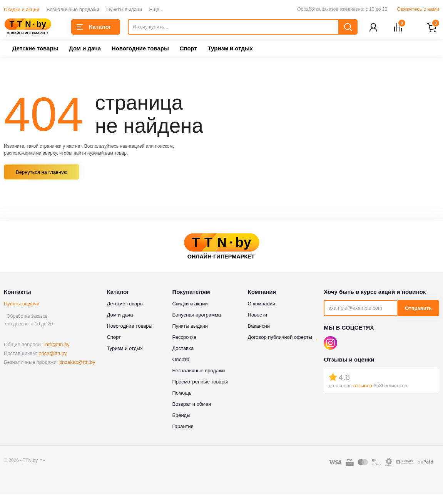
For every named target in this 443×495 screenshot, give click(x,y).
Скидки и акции (21, 9)
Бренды (181, 416)
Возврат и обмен (191, 405)
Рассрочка (184, 338)
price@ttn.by (52, 354)
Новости (257, 315)
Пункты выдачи (124, 9)
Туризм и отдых (229, 49)
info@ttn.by (57, 345)
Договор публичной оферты (280, 338)
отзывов (362, 386)
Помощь (181, 394)
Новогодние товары (140, 49)
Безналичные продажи (73, 9)
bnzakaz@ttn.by (77, 363)
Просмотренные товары (200, 382)
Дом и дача (85, 49)
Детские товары (35, 49)
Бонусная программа (196, 315)
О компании (262, 304)
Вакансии (259, 327)
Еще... (156, 9)
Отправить (418, 309)
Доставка (183, 349)
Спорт (188, 49)
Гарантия (182, 427)
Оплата (180, 360)
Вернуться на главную (41, 173)
